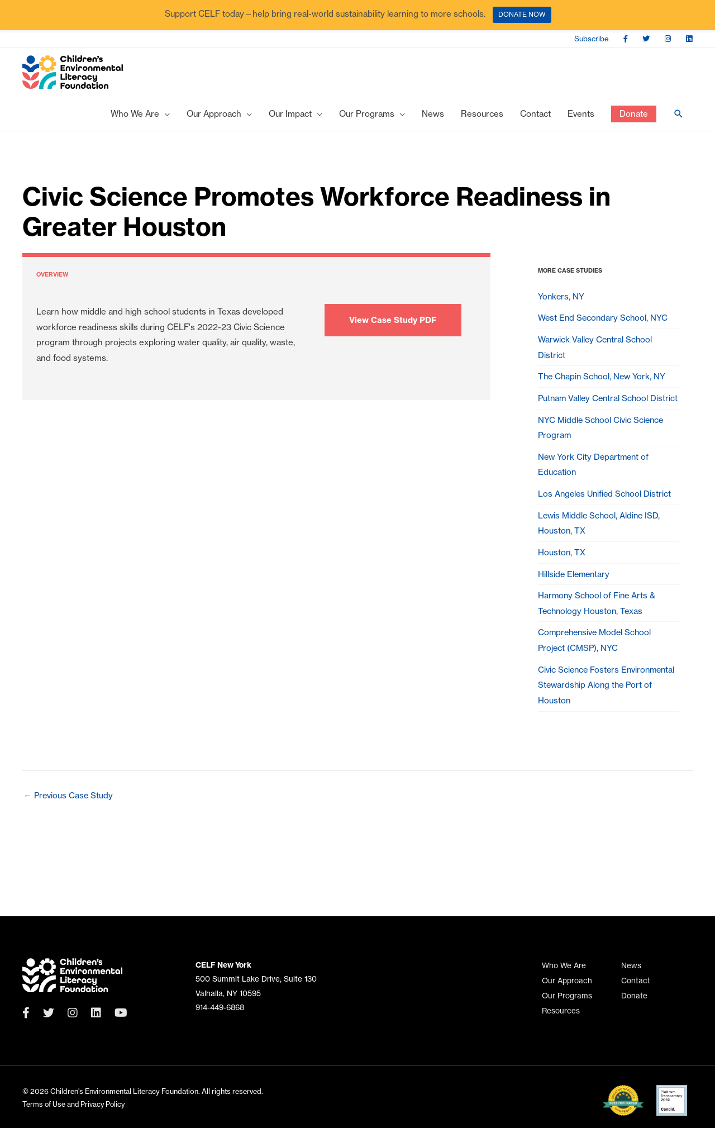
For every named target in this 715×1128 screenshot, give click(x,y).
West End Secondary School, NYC (604, 323)
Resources (561, 1011)
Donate (634, 996)
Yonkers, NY (561, 301)
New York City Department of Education (595, 497)
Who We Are (564, 965)
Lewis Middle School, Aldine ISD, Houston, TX (600, 559)
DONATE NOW (522, 14)
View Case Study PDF (393, 323)
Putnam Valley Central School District (595, 417)
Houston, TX (562, 591)
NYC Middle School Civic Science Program (602, 457)
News (631, 965)
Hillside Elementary (575, 613)
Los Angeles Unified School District (606, 528)
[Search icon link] (678, 118)
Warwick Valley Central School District (596, 355)
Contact (635, 981)
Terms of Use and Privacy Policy (74, 1104)
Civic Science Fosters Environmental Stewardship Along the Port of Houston (604, 733)
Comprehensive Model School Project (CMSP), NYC (596, 684)
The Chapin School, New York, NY (603, 386)
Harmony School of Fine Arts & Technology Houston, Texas (598, 645)
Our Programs (567, 996)
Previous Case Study (69, 845)
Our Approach (567, 981)
